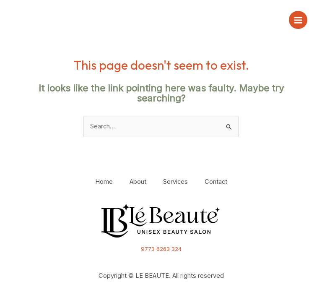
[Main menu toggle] (298, 20)
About (138, 181)
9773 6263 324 (161, 248)
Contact (216, 181)
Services (175, 181)
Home (104, 181)
